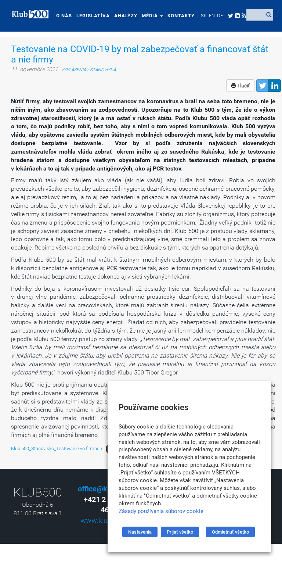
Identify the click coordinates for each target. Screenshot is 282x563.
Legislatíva (90, 15)
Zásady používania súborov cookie (161, 511)
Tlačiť (240, 86)
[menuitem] (201, 15)
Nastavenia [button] (140, 532)
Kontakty (178, 15)
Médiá (149, 15)
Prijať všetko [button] (180, 532)
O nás (61, 15)
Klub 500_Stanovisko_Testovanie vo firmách (56, 448)
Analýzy (122, 15)
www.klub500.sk (106, 520)
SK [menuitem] (201, 15)
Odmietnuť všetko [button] (230, 532)
